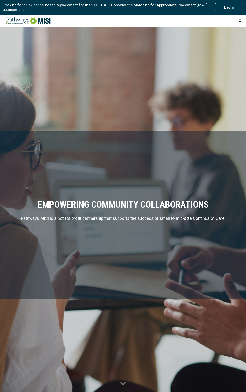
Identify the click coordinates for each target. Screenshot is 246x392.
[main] (123, 209)
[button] (240, 20)
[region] (123, 7)
